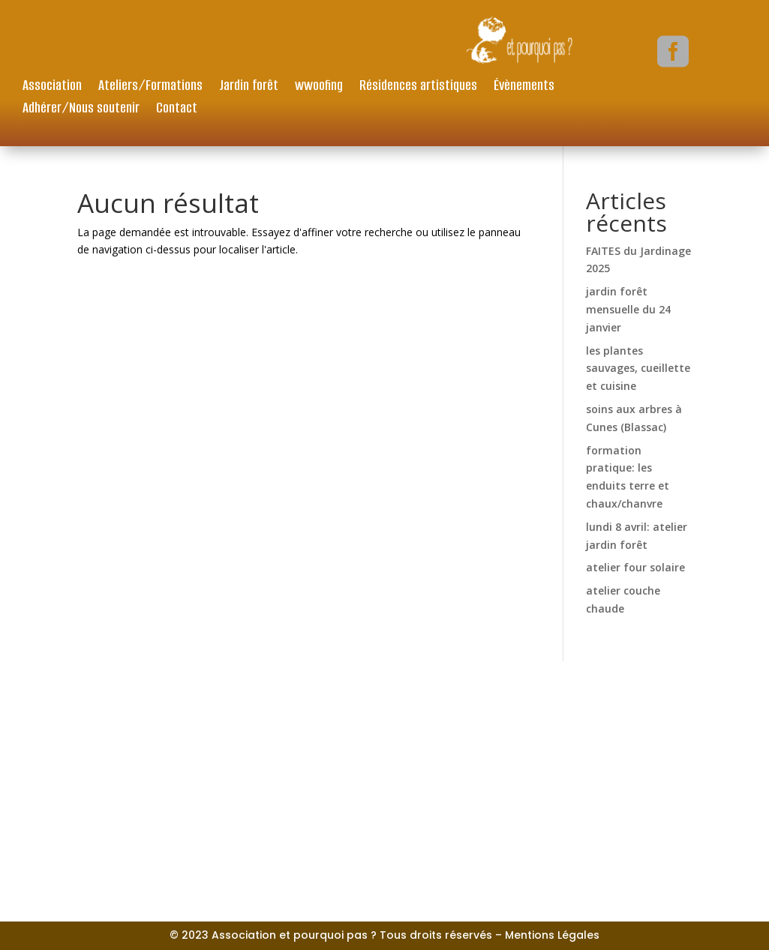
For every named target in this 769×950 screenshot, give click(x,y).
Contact (176, 110)
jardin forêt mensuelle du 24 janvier (628, 309)
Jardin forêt (248, 87)
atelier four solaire (635, 567)
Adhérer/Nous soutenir (81, 110)
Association (52, 87)
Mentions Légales (552, 935)
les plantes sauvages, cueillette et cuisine (638, 368)
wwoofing (319, 87)
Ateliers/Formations (150, 87)
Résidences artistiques (418, 87)
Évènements (524, 87)
